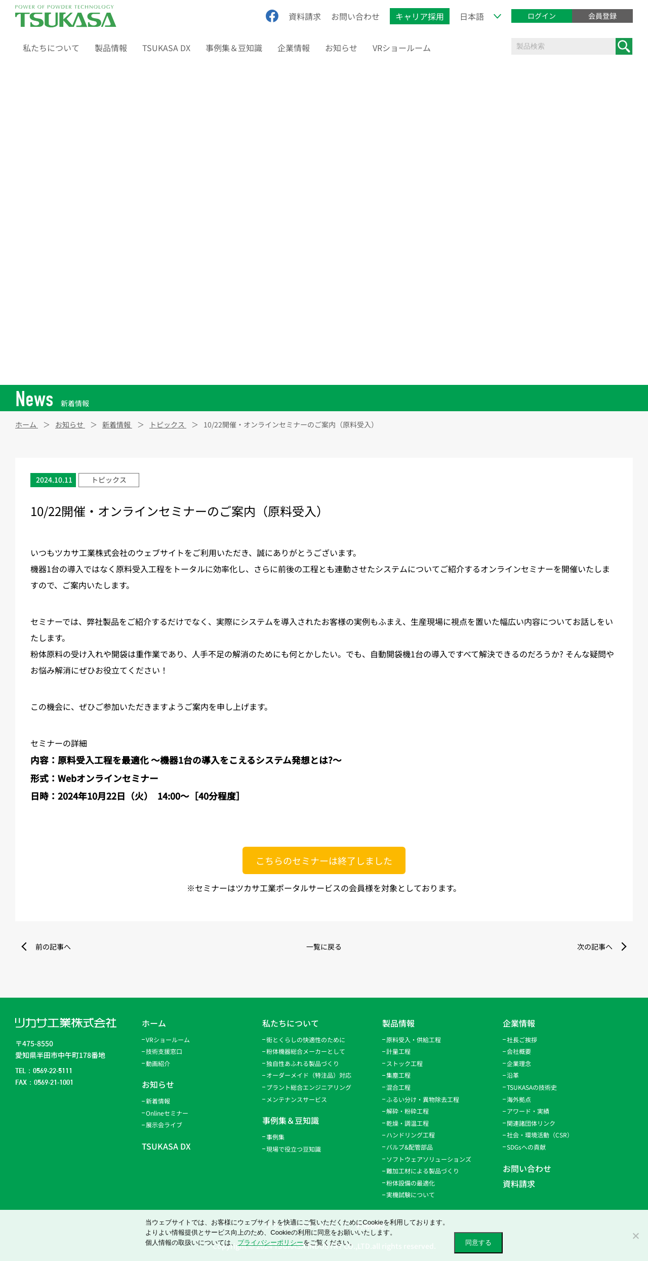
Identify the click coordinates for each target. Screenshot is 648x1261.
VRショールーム (402, 48)
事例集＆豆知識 (234, 48)
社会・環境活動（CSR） (540, 1134)
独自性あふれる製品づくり (302, 1063)
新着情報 (158, 1100)
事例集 (275, 1136)
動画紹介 (158, 1063)
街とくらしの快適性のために (305, 1039)
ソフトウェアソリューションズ (428, 1159)
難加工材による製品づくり (422, 1170)
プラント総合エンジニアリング (308, 1087)
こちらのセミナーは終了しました (324, 860)
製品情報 (111, 48)
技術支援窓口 (164, 1051)
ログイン (542, 16)
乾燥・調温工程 (407, 1123)
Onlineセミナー (167, 1113)
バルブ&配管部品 (409, 1146)
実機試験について (410, 1194)
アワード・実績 (528, 1111)
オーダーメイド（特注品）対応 (308, 1075)
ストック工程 (404, 1063)
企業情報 (293, 48)
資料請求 (305, 16)
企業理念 (519, 1063)
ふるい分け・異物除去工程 (422, 1099)
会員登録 (602, 16)
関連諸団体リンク (531, 1123)
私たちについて (51, 48)
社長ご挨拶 (522, 1039)
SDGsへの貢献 (526, 1146)
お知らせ (341, 48)
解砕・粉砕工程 (407, 1111)
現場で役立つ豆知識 (293, 1149)
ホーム (154, 1023)
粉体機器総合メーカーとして (305, 1051)
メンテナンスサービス (296, 1099)
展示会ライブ (164, 1124)
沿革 (513, 1075)
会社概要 (519, 1051)
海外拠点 (519, 1099)
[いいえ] (635, 1236)
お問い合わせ (355, 16)
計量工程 (398, 1051)
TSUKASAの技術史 (532, 1087)
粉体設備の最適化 (410, 1182)
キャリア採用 (419, 16)
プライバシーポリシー (270, 1242)
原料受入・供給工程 (413, 1039)
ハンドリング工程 (410, 1134)
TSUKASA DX (166, 48)
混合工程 (398, 1087)
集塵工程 (398, 1075)
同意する (478, 1242)
